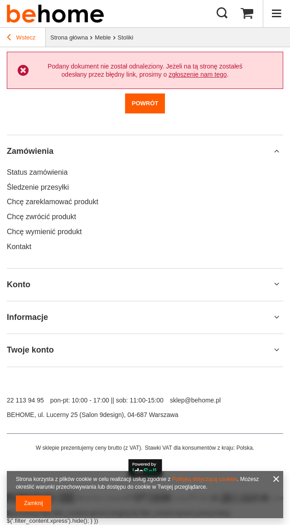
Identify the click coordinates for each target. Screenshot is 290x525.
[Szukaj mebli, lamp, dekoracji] (222, 13)
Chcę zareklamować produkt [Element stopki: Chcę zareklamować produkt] (52, 202)
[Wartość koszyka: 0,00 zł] (247, 13)
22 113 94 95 (25, 400)
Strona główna (69, 37)
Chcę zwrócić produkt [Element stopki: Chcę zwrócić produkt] (41, 217)
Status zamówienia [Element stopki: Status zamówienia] (37, 172)
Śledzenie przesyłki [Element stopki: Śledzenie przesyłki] (38, 187)
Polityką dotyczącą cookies (204, 479)
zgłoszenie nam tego (198, 74)
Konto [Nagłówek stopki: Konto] (18, 284)
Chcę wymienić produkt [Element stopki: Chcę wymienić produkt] (44, 232)
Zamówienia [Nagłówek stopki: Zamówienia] (30, 151)
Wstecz (21, 38)
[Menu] (276, 13)
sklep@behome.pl (195, 400)
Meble (103, 37)
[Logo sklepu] (55, 14)
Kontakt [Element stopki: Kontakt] (19, 246)
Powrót (145, 103)
